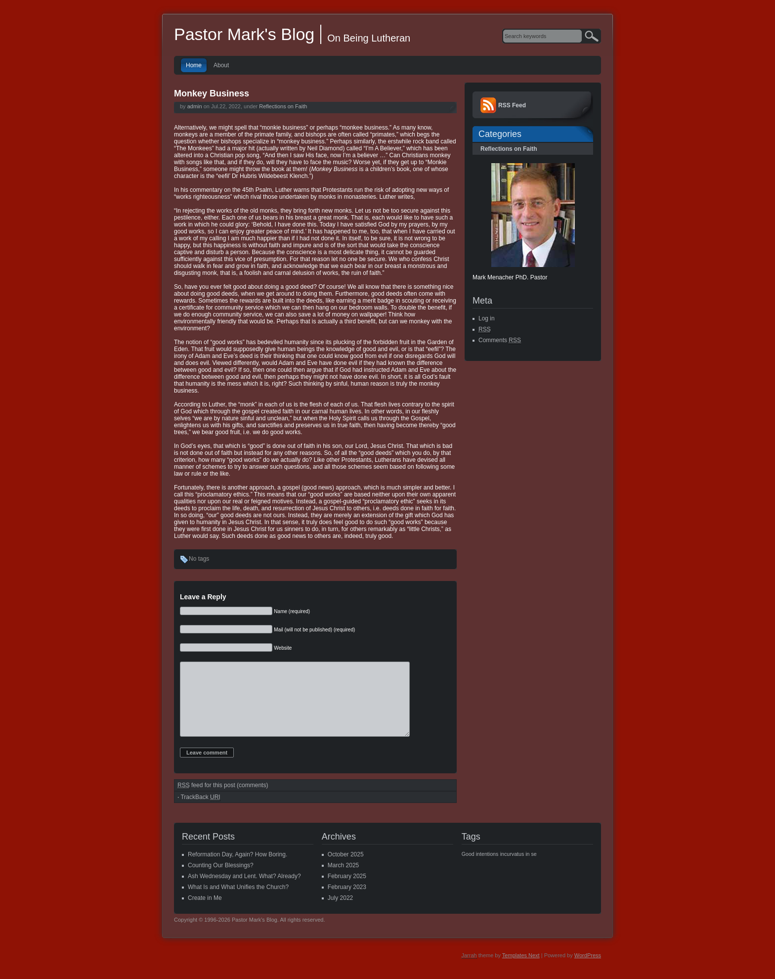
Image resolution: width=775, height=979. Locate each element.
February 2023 (347, 901)
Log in (486, 318)
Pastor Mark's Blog (244, 34)
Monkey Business (211, 93)
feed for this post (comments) (222, 800)
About (221, 65)
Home (194, 65)
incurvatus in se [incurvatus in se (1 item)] (518, 869)
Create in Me (205, 912)
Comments (499, 340)
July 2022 (340, 912)
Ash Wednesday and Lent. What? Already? (244, 891)
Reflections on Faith (283, 106)
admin (194, 106)
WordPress (587, 970)
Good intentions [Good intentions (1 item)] (480, 869)
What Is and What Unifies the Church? (238, 901)
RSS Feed (512, 105)
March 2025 (343, 880)
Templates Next (521, 970)
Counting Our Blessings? (221, 880)
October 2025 (346, 869)
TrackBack (200, 812)
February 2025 (347, 891)
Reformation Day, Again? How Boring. (237, 869)
